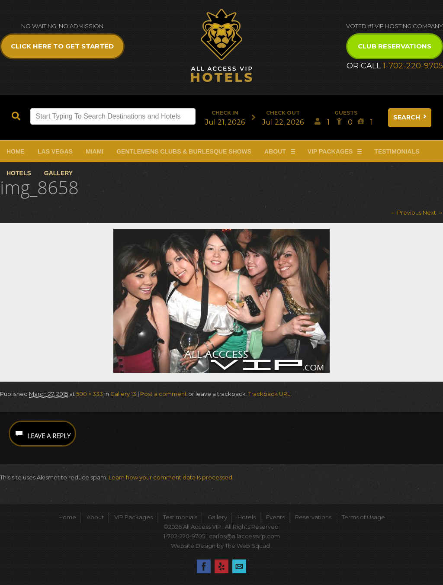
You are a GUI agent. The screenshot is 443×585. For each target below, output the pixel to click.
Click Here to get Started (62, 46)
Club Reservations (394, 46)
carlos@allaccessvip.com (244, 536)
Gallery (58, 173)
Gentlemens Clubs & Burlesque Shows (183, 151)
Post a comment (163, 393)
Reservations (313, 517)
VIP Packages (330, 151)
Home (15, 151)
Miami (94, 151)
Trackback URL (269, 393)
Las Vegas (55, 151)
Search (410, 117)
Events (275, 517)
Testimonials (396, 151)
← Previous (405, 212)
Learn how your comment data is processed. (171, 477)
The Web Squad (248, 545)
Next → (433, 212)
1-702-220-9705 (413, 66)
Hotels (18, 173)
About (275, 151)
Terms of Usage (363, 517)
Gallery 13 (123, 393)
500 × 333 (89, 393)
